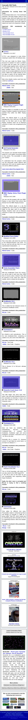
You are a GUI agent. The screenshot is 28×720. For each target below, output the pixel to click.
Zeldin (8, 87)
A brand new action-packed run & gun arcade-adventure (14, 574)
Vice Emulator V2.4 (8, 33)
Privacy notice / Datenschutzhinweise (14, 715)
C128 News (4, 688)
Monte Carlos (6, 85)
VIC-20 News (17, 688)
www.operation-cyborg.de (18, 716)
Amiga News (21, 685)
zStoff (9, 713)
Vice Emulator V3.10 (8, 34)
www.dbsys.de (3, 717)
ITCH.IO (16, 555)
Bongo (4, 527)
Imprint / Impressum (16, 713)
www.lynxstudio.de (23, 717)
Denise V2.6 (6, 31)
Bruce (4, 526)
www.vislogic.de (14, 718)
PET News (23, 688)
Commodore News (8, 685)
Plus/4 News (11, 688)
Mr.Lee (4, 312)
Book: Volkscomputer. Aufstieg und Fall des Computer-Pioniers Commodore (14, 600)
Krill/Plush (10, 81)
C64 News (15, 685)
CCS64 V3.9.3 (7, 29)
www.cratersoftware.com (13, 717)
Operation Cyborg (14, 623)
